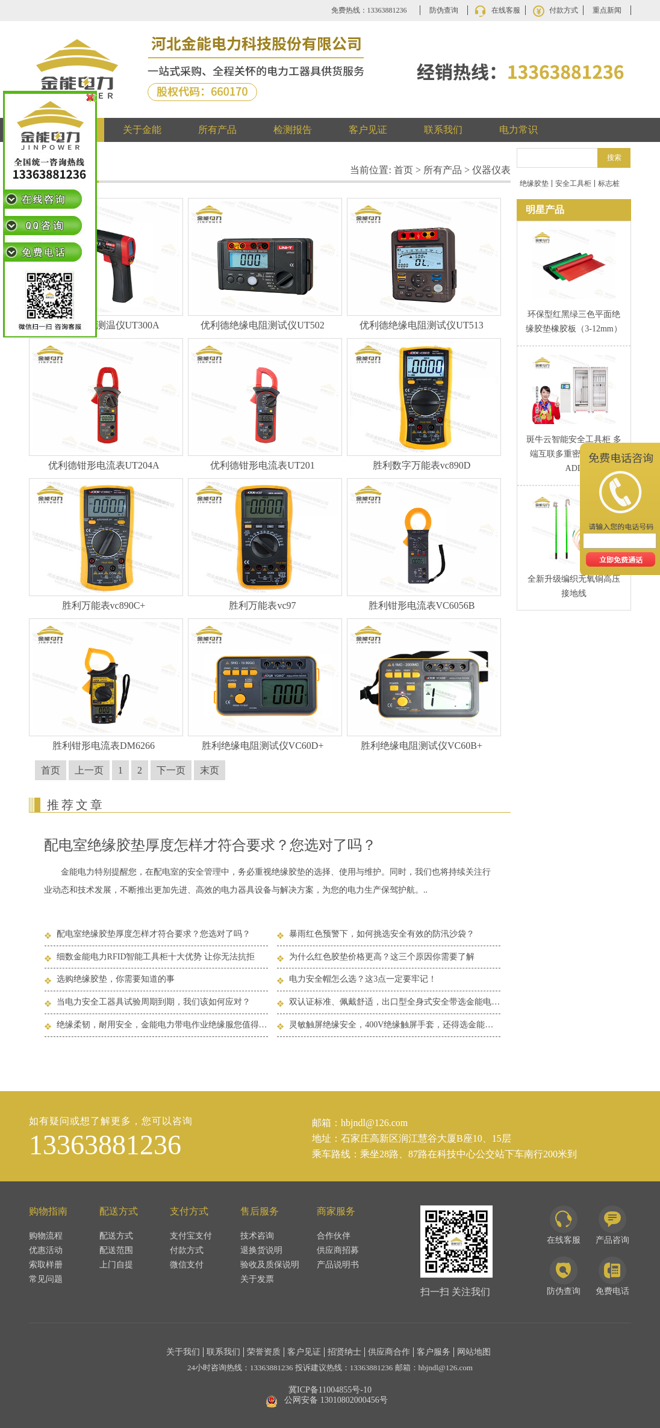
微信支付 (187, 1264)
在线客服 (505, 10)
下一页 (171, 770)
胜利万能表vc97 (262, 605)
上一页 (89, 770)
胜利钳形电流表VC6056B (422, 605)
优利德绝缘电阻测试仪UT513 (421, 325)
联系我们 (443, 130)
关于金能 (142, 130)
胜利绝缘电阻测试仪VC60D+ (263, 745)
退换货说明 (261, 1250)
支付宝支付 (191, 1235)
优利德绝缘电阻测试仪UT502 (262, 325)
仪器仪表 (491, 170)
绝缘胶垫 (534, 183)
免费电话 (612, 1276)
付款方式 (563, 10)
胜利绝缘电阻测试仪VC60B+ (421, 745)
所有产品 (217, 130)
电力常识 (518, 130)
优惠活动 (46, 1250)
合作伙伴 (333, 1235)
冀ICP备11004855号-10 (330, 1389)
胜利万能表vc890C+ (104, 605)
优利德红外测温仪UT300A (104, 325)
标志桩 (609, 183)
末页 (209, 770)
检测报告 (292, 130)
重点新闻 (607, 10)
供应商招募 (338, 1250)
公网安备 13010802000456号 (336, 1400)
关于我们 (183, 1351)
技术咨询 (257, 1235)
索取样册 (46, 1264)
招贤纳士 (344, 1351)
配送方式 (116, 1235)
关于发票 (257, 1279)
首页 (403, 170)
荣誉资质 (264, 1351)
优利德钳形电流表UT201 (262, 465)
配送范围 (116, 1250)
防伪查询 (443, 10)
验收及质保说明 (269, 1264)
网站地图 (474, 1351)
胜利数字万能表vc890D (422, 465)
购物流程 (46, 1235)
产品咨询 (612, 1225)
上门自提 (116, 1264)
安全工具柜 (573, 183)
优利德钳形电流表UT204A (104, 465)
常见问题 (46, 1279)
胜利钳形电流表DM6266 (103, 745)
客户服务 (433, 1351)
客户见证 (368, 130)
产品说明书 (338, 1264)
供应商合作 (389, 1351)
